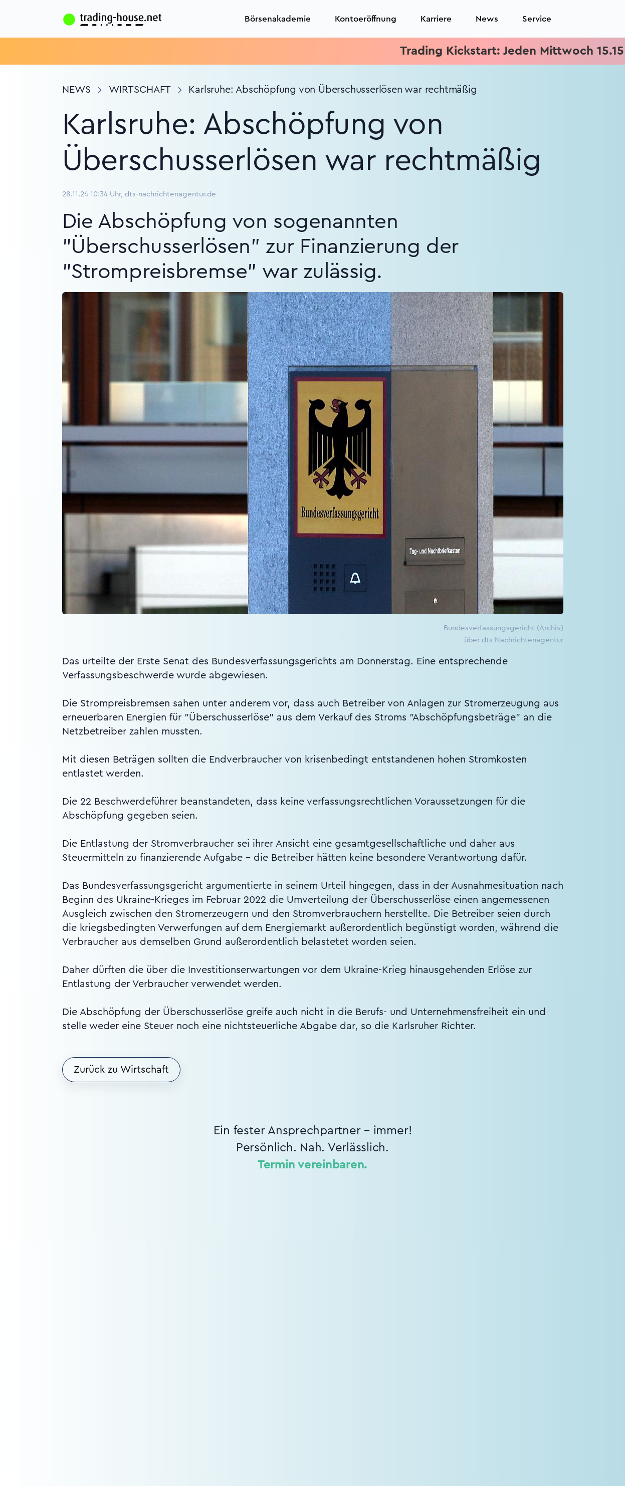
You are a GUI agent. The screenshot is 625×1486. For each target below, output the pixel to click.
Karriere (436, 19)
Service (536, 19)
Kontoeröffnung (365, 19)
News (487, 19)
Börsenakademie (278, 19)
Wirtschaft (140, 90)
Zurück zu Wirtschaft (121, 1070)
